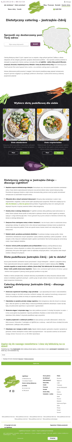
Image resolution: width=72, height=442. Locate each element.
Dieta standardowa (19, 142)
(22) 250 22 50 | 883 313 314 (13, 2)
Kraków (59, 392)
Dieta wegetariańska (53, 142)
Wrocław (59, 378)
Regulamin (20, 359)
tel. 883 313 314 (25, 390)
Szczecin (59, 412)
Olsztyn (58, 408)
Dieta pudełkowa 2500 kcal (35, 419)
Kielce (58, 405)
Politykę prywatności (29, 359)
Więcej (13, 153)
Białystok (59, 401)
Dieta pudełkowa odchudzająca (50, 419)
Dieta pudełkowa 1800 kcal (49, 417)
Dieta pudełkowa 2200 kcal (21, 419)
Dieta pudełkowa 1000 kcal (8, 417)
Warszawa (59, 394)
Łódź (58, 390)
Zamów (25, 153)
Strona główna (46, 376)
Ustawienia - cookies (48, 394)
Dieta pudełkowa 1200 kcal (22, 417)
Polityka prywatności (62, 425)
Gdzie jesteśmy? (20, 5)
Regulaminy (53, 425)
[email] (36, 355)
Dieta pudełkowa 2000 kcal (63, 417)
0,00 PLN (58, 9)
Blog (45, 5)
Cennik (19, 9)
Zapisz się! (36, 363)
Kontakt (57, 5)
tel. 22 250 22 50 (26, 388)
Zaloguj (67, 2)
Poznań (58, 410)
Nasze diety (12, 9)
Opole (58, 396)
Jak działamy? (8, 5)
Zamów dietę (66, 5)
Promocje (51, 5)
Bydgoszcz (59, 380)
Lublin (58, 383)
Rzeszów (59, 399)
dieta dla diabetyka (11, 204)
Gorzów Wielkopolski (62, 387)
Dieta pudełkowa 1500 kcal (36, 417)
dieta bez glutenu (24, 204)
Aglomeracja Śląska (61, 403)
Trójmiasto (59, 385)
